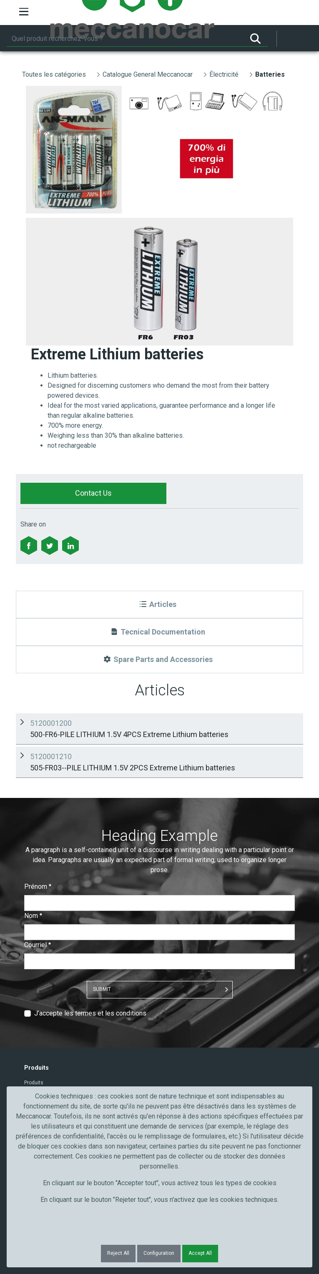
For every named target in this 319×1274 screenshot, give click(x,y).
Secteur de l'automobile (51, 1029)
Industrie (34, 1061)
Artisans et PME (42, 1050)
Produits (33, 978)
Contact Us (93, 493)
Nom (33, 811)
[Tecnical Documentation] (159, 632)
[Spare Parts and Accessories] (159, 659)
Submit (102, 885)
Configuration (158, 1253)
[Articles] (159, 604)
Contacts (34, 989)
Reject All (118, 1253)
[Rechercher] (125, 39)
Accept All (200, 1253)
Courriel (37, 840)
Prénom (37, 782)
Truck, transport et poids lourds (60, 1040)
